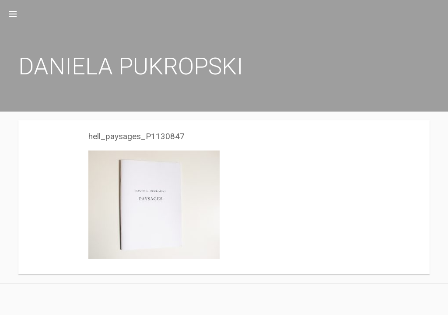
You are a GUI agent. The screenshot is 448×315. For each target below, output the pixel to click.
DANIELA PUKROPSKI (130, 66)
